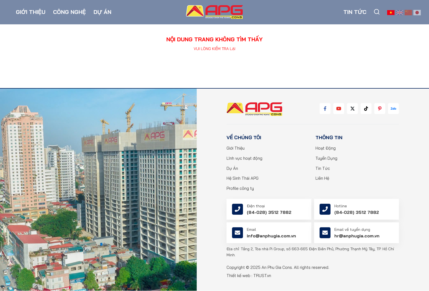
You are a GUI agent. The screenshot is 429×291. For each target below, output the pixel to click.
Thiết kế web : (239, 275)
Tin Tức (322, 168)
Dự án (102, 12)
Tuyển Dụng (326, 158)
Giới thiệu (30, 12)
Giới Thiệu (236, 148)
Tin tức (354, 12)
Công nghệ (69, 12)
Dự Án (232, 168)
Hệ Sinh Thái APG (243, 178)
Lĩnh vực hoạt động (244, 158)
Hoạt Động (325, 148)
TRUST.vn (262, 275)
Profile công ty (240, 188)
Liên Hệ (322, 178)
